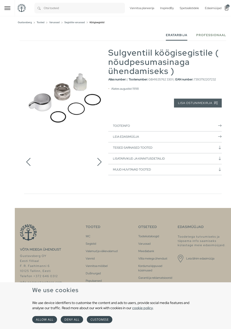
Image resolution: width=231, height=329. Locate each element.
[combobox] (84, 8)
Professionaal (211, 35)
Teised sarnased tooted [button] (167, 148)
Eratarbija (176, 35)
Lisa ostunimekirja (198, 103)
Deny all (71, 320)
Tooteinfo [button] (167, 126)
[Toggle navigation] (7, 8)
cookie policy (142, 307)
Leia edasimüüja (167, 137)
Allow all (44, 320)
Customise (100, 320)
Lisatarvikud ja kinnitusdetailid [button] (167, 158)
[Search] (39, 8)
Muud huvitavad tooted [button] (167, 169)
